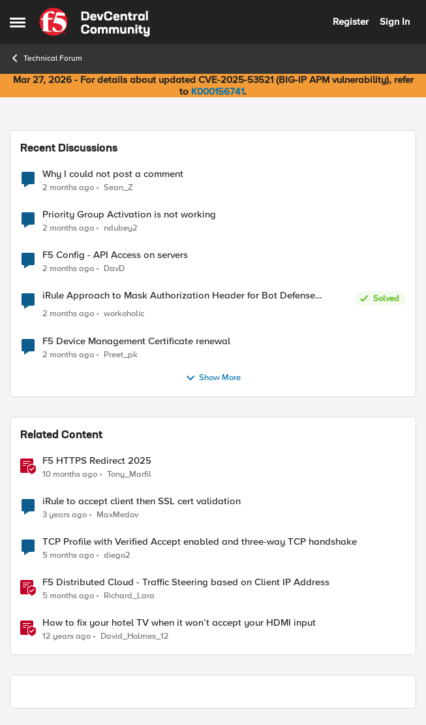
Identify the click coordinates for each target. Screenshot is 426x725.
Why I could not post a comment (112, 174)
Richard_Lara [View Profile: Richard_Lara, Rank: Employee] (129, 595)
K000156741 (217, 91)
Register (351, 21)
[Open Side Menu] (17, 22)
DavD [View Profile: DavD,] (114, 269)
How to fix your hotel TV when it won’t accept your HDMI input (179, 622)
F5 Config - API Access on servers (115, 255)
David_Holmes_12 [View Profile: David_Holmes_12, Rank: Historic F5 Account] (134, 636)
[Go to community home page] (94, 22)
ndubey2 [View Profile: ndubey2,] (121, 228)
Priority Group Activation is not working (129, 214)
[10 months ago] (69, 474)
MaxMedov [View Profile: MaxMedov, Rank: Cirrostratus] (117, 514)
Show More (213, 378)
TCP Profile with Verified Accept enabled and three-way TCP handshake (199, 541)
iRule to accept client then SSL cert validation (141, 501)
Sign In (395, 21)
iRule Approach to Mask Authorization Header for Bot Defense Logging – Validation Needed (178, 295)
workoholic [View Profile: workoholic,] (124, 314)
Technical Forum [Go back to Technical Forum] (46, 58)
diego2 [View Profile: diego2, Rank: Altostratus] (117, 555)
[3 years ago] (64, 514)
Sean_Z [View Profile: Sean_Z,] (118, 187)
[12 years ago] (66, 636)
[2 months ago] (68, 187)
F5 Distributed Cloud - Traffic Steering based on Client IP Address (185, 582)
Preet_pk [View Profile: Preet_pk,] (121, 354)
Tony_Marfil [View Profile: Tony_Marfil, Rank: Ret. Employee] (129, 474)
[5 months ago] (68, 555)
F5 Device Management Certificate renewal (136, 341)
